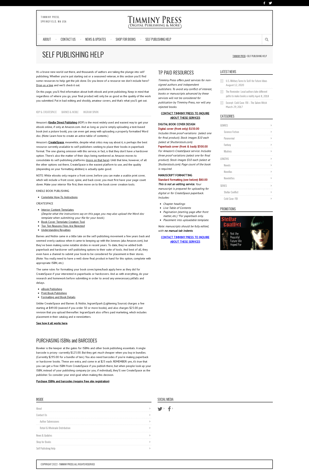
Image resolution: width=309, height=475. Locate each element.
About (47, 39)
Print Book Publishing (54, 293)
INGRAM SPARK (90, 112)
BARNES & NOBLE (69, 112)
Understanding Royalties (56, 230)
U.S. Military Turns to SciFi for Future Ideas (246, 81)
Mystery (228, 151)
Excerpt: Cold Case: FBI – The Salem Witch (246, 103)
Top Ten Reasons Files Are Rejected (63, 226)
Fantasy (227, 145)
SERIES (223, 186)
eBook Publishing (51, 289)
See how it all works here (51, 323)
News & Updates (95, 39)
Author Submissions (49, 421)
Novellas (228, 172)
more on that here (98, 160)
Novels (227, 165)
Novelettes (229, 178)
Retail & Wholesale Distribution (55, 428)
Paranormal (229, 138)
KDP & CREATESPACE (46, 112)
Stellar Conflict (231, 192)
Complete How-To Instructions (59, 197)
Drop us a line (44, 85)
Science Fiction (231, 132)
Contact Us (68, 39)
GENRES (224, 125)
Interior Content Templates (57, 209)
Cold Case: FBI (231, 199)
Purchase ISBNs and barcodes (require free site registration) (72, 381)
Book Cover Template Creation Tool (63, 222)
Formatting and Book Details (58, 297)
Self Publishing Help (158, 39)
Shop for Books (126, 39)
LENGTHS (224, 159)
